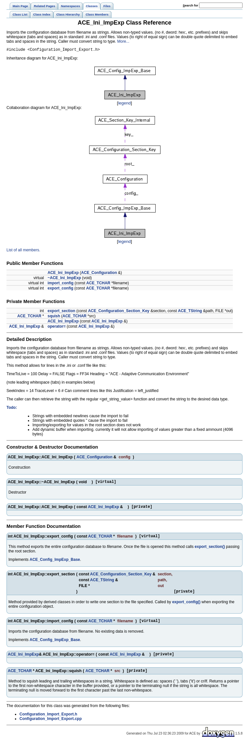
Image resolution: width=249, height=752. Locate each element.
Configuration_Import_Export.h (48, 722)
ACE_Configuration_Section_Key (118, 312)
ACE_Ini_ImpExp (63, 273)
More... (123, 41)
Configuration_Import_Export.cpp (50, 726)
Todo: (11, 408)
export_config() (186, 607)
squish (54, 317)
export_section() (210, 550)
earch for (190, 5)
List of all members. (23, 251)
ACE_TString (190, 312)
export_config (60, 289)
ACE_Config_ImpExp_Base (55, 563)
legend (124, 104)
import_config (61, 284)
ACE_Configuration (99, 273)
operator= (57, 327)
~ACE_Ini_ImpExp (64, 279)
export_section (61, 312)
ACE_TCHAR (98, 284)
